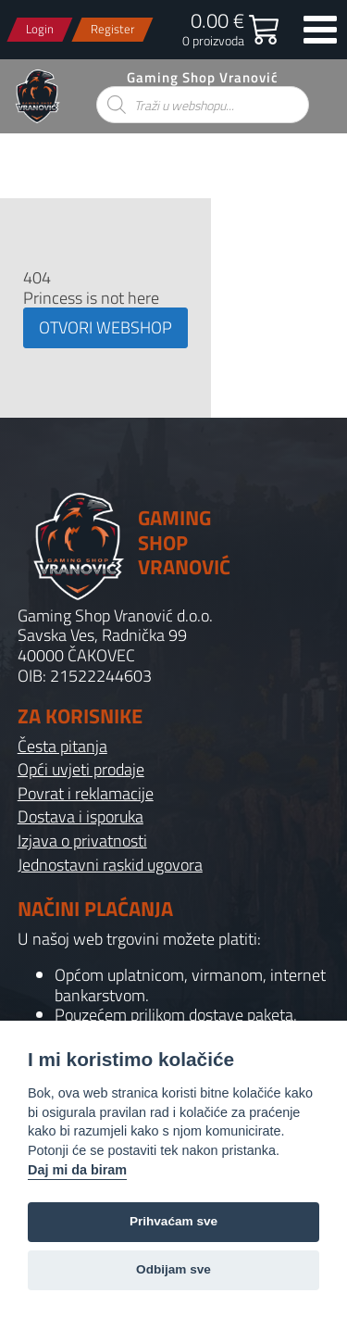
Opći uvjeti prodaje (81, 769)
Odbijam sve (173, 1269)
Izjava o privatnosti (82, 841)
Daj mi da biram (77, 1169)
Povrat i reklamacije (86, 794)
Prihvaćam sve (173, 1221)
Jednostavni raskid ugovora (110, 865)
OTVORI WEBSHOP (105, 327)
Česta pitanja (62, 746)
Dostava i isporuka (80, 817)
